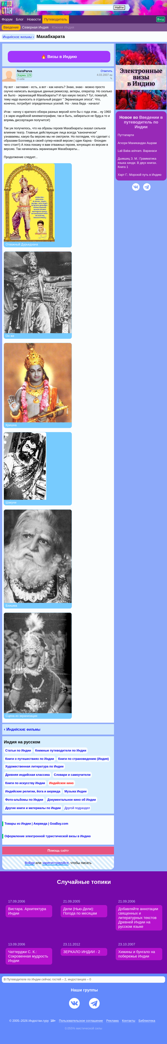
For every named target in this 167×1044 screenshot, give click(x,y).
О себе (21, 79)
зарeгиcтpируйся (55, 863)
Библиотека (147, 1020)
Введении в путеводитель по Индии (143, 122)
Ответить (106, 71)
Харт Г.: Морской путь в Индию (139, 174)
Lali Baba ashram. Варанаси (137, 151)
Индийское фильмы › (18, 37)
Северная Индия (35, 27)
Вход (160, 19)
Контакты (128, 1020)
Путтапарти (126, 135)
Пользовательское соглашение (81, 1020)
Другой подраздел (77, 808)
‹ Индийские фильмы (22, 729)
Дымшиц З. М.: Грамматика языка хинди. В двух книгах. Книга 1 (137, 163)
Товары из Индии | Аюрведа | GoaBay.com (36, 823)
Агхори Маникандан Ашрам (137, 143)
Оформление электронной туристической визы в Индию (48, 836)
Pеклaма (112, 1020)
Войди (30, 863)
